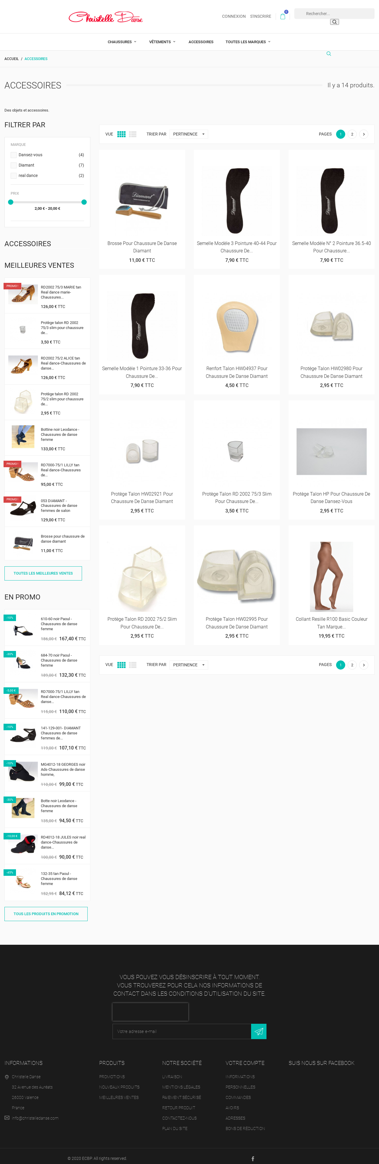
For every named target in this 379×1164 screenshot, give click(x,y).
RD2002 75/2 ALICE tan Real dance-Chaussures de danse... (63, 359)
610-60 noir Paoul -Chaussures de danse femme (59, 619)
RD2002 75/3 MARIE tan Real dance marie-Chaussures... (61, 287)
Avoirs (232, 1103)
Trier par (156, 129)
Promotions (112, 1072)
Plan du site (174, 1123)
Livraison (172, 1072)
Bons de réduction (245, 1123)
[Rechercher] (330, 51)
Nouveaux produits (119, 1082)
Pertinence (190, 129)
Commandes (238, 1092)
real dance (51, 171)
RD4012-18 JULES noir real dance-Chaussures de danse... (63, 838)
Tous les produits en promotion (46, 909)
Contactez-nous (179, 1113)
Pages (325, 129)
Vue (109, 129)
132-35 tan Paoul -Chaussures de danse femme (59, 874)
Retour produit (178, 1103)
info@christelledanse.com (35, 1113)
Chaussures (120, 37)
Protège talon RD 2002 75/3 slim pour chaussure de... (62, 323)
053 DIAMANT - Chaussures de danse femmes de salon (59, 501)
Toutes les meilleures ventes (43, 568)
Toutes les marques (246, 37)
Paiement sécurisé (181, 1092)
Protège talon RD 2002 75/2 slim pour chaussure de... (62, 394)
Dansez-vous (51, 151)
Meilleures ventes (119, 1092)
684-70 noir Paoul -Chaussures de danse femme (59, 655)
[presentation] (150, 1007)
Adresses (235, 1113)
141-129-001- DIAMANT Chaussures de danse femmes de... (61, 728)
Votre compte (245, 1058)
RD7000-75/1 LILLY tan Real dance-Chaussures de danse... (63, 692)
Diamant (51, 161)
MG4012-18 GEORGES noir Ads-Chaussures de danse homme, (63, 764)
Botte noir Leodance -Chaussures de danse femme (59, 801)
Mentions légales (181, 1082)
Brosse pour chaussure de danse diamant (63, 534)
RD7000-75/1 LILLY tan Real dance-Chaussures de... (61, 465)
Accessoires (201, 37)
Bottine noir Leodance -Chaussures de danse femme (60, 430)
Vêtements (160, 37)
